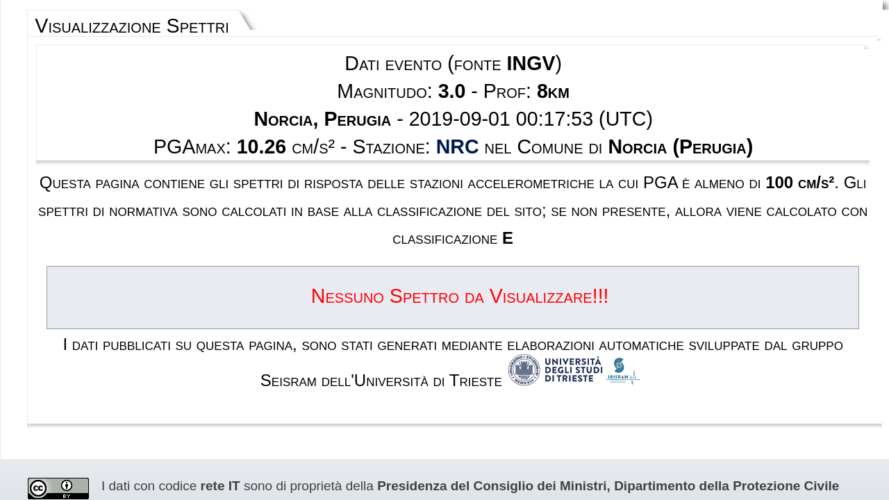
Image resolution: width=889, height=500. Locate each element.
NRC (455, 108)
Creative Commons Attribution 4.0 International (331, 353)
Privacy (480, 434)
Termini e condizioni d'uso (404, 434)
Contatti (521, 434)
